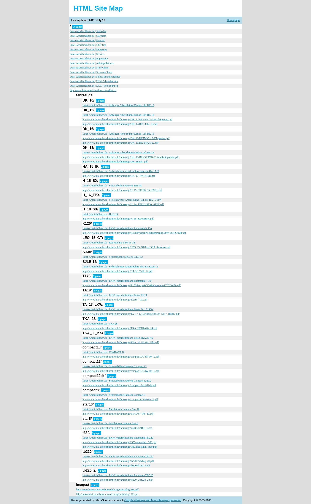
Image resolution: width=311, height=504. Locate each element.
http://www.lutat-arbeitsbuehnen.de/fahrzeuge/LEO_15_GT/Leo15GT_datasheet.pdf (126, 247)
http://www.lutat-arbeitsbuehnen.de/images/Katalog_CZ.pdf (107, 494)
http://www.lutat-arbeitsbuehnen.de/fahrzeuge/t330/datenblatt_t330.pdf (119, 442)
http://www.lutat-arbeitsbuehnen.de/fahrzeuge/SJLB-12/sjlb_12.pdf (117, 271)
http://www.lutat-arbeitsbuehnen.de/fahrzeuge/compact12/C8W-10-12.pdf (121, 370)
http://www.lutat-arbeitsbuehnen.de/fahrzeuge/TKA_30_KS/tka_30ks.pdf (121, 342)
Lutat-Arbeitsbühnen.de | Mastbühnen (89, 67)
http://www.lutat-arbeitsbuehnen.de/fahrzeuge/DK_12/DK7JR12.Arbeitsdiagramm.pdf (127, 119)
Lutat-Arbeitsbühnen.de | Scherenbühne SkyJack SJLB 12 (113, 256)
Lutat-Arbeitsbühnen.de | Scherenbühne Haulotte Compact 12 (114, 366)
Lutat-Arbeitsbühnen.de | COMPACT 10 (103, 352)
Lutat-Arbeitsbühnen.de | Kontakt (87, 40)
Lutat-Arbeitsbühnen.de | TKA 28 (100, 323)
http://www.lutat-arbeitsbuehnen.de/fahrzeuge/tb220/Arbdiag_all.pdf (118, 461)
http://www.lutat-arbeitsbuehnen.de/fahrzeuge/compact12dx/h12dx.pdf (119, 385)
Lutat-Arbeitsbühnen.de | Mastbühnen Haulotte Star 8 (110, 423)
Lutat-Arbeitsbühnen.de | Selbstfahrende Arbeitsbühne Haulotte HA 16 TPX (122, 199)
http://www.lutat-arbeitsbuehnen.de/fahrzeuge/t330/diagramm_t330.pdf (120, 446)
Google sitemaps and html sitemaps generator (152, 500)
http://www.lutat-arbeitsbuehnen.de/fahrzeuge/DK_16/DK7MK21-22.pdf (120, 142)
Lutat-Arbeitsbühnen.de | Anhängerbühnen (92, 63)
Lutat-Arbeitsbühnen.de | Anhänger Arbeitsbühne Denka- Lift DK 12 (118, 114)
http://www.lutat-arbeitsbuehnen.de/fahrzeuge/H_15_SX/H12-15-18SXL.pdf (122, 190)
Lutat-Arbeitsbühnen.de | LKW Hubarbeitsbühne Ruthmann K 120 (117, 228)
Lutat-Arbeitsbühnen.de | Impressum (89, 58)
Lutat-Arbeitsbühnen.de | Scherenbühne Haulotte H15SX (112, 185)
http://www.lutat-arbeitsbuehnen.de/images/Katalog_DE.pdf (107, 489)
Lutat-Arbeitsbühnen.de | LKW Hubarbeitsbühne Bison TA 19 (115, 295)
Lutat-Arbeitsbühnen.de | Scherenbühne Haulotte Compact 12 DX (117, 380)
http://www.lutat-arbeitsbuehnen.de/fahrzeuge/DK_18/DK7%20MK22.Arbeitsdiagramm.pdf (130, 157)
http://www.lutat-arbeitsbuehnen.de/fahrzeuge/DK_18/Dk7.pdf (115, 161)
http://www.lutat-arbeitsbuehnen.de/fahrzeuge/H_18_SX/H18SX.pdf (118, 218)
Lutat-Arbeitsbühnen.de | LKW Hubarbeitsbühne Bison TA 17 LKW (118, 309)
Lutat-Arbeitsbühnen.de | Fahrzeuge (88, 49)
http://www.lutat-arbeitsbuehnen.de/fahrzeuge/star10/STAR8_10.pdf (118, 413)
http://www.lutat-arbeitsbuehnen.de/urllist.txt (93, 90)
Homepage (233, 20)
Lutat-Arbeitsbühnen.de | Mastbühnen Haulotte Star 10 (111, 409)
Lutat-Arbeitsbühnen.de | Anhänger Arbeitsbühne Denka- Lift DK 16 (118, 133)
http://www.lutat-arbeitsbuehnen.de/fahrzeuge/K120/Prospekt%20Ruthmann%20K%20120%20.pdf (134, 232)
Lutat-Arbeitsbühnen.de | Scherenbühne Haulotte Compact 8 (114, 394)
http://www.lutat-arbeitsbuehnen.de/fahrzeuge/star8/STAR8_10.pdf (117, 427)
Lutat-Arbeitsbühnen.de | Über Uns (88, 44)
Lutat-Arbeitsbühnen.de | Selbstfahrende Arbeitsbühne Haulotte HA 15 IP (121, 171)
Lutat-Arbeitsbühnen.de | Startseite (88, 31)
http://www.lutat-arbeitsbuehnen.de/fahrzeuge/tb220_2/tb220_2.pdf (117, 479)
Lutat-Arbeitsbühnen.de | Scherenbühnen (91, 72)
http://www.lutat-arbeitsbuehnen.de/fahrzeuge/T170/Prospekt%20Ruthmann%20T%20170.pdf (132, 285)
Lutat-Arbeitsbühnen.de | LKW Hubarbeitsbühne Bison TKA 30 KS (118, 337)
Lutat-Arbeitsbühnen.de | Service (87, 54)
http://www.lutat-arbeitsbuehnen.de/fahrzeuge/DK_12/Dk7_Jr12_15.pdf (120, 124)
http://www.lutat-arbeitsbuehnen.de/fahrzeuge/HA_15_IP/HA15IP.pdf (119, 175)
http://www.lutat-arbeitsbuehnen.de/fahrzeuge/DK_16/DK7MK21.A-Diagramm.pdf (126, 138)
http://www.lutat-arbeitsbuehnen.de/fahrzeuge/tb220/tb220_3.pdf (116, 465)
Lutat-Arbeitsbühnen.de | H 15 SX (100, 214)
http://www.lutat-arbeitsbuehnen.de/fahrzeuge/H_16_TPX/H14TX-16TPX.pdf (123, 204)
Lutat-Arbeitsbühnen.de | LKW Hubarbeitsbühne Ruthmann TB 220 (118, 437)
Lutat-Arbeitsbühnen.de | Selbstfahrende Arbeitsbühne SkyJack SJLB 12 (120, 266)
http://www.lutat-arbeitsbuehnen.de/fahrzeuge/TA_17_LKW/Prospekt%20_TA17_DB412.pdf (131, 313)
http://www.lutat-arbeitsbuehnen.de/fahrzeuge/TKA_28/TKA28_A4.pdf (120, 328)
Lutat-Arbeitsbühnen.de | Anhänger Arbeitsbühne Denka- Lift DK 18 (118, 152)
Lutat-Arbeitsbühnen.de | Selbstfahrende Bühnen (95, 76)
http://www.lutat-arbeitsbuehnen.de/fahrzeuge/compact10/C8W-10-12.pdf (121, 356)
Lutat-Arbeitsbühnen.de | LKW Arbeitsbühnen (94, 85)
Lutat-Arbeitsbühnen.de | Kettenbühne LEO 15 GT (109, 242)
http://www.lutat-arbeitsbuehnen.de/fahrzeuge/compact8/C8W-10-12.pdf (120, 399)
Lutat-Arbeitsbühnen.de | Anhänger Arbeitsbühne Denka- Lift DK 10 (118, 105)
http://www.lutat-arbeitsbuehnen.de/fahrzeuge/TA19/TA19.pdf (115, 299)
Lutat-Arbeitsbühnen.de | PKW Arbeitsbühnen (94, 81)
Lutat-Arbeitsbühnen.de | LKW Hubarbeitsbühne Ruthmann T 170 (117, 280)
